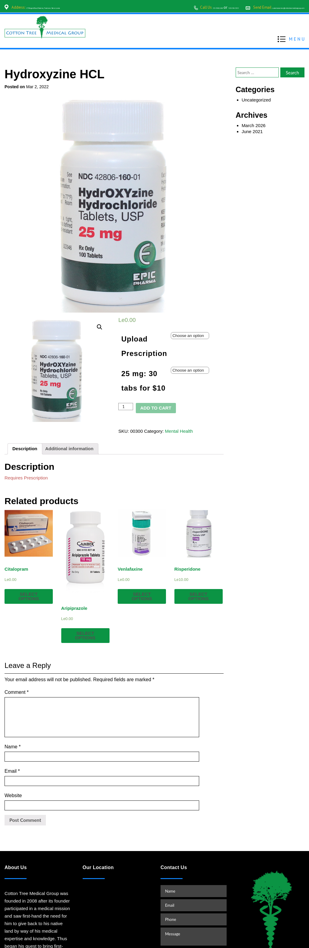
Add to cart (155, 407)
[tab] (25, 448)
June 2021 (252, 131)
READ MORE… (21, 922)
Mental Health (179, 431)
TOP (298, 928)
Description (24, 448)
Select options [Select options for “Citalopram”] (28, 596)
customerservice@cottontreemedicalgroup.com (265, 7)
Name (13, 729)
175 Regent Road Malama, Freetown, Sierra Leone (66, 7)
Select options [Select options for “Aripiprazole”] (85, 635)
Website (13, 759)
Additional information (69, 448)
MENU (297, 38)
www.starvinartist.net (241, 939)
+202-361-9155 (180, 7)
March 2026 (254, 125)
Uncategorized (256, 99)
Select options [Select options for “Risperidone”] (198, 596)
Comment (17, 692)
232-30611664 (149, 7)
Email (12, 744)
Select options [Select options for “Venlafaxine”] (142, 596)
